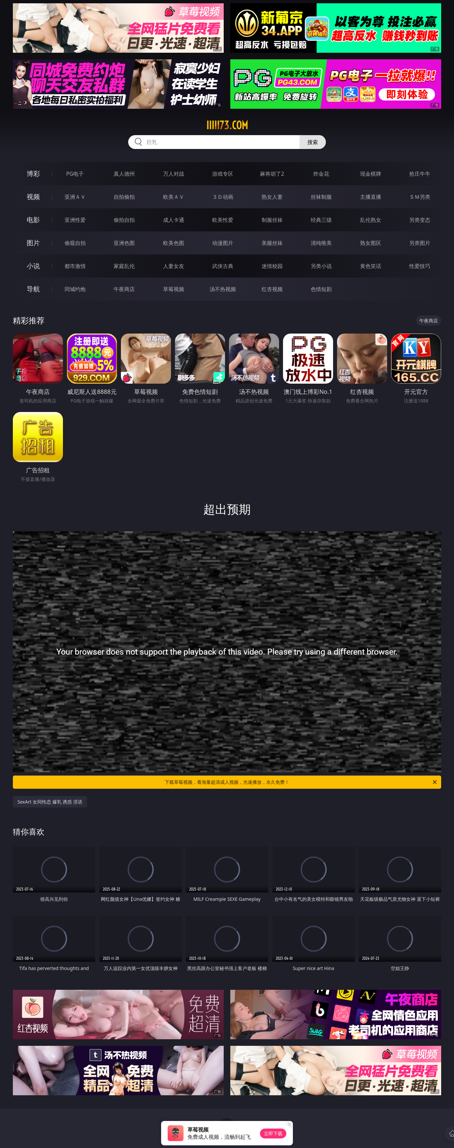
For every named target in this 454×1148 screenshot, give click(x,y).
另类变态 (419, 219)
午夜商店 (124, 289)
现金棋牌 (370, 173)
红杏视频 (272, 289)
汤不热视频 (223, 289)
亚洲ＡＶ (75, 196)
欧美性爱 (222, 219)
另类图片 (419, 243)
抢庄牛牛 (419, 173)
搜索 (312, 142)
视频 (33, 196)
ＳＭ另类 (419, 196)
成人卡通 (173, 219)
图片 (33, 242)
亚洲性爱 (75, 219)
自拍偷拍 (124, 196)
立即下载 (273, 1133)
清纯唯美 (321, 243)
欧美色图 (173, 243)
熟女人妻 (272, 196)
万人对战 (173, 173)
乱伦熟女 (370, 219)
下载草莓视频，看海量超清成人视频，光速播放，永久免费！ (301, 782)
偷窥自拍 (75, 243)
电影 (33, 219)
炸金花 (321, 173)
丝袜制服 (321, 196)
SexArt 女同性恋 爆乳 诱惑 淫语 (49, 802)
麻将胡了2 (272, 173)
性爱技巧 (419, 266)
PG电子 (75, 173)
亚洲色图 (124, 243)
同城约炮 (75, 289)
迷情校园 (272, 266)
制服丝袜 (272, 219)
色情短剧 (321, 289)
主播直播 (370, 196)
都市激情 (75, 266)
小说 (33, 265)
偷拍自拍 (124, 219)
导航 (33, 288)
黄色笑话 (370, 266)
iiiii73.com (227, 125)
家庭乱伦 (124, 266)
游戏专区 (222, 173)
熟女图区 (370, 243)
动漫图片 (222, 243)
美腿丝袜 (272, 243)
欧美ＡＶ (173, 196)
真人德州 (124, 173)
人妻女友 (173, 266)
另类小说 (321, 266)
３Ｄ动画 (222, 196)
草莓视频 (173, 289)
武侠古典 (222, 266)
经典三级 (321, 219)
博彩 (33, 173)
